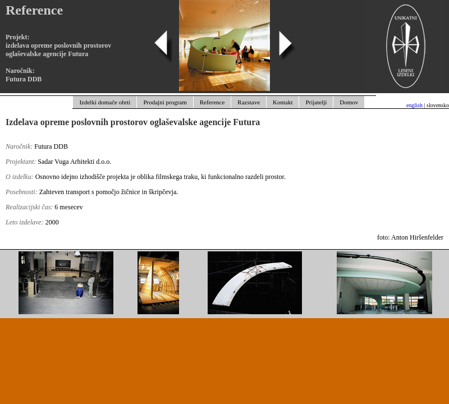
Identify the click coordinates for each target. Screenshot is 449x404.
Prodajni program (164, 102)
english (414, 105)
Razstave (248, 102)
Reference (212, 102)
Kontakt (282, 102)
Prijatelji (316, 102)
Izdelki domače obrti (104, 102)
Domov (349, 102)
